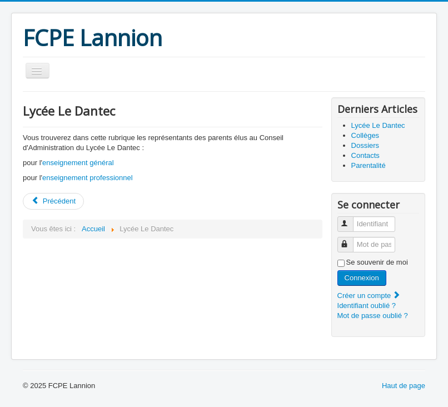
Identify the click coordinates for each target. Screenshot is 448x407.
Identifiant (350, 219)
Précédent (53, 201)
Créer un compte (369, 295)
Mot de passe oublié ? (372, 315)
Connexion (362, 278)
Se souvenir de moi (377, 262)
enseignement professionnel (87, 177)
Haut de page (403, 385)
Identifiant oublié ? (366, 305)
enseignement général (78, 162)
